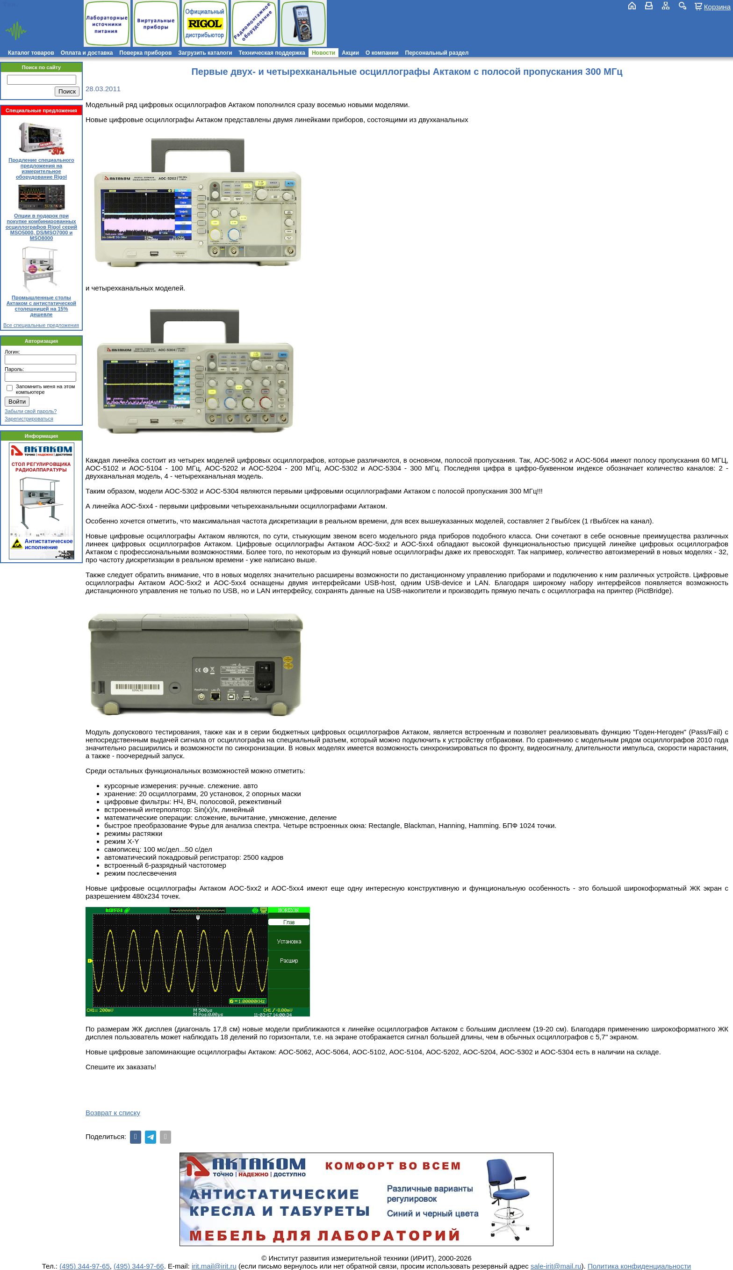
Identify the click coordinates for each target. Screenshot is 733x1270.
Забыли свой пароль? (31, 411)
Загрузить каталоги (205, 53)
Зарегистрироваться (29, 418)
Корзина (717, 6)
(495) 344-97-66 (139, 1266)
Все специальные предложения (41, 325)
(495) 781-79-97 (48, 4)
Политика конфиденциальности (639, 1266)
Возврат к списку (113, 1113)
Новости (323, 53)
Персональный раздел (437, 53)
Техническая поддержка (272, 53)
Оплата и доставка (87, 53)
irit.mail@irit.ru (31, 12)
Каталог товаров (31, 53)
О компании (382, 53)
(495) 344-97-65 (84, 1266)
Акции (350, 53)
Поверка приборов (145, 53)
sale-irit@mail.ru (556, 1266)
